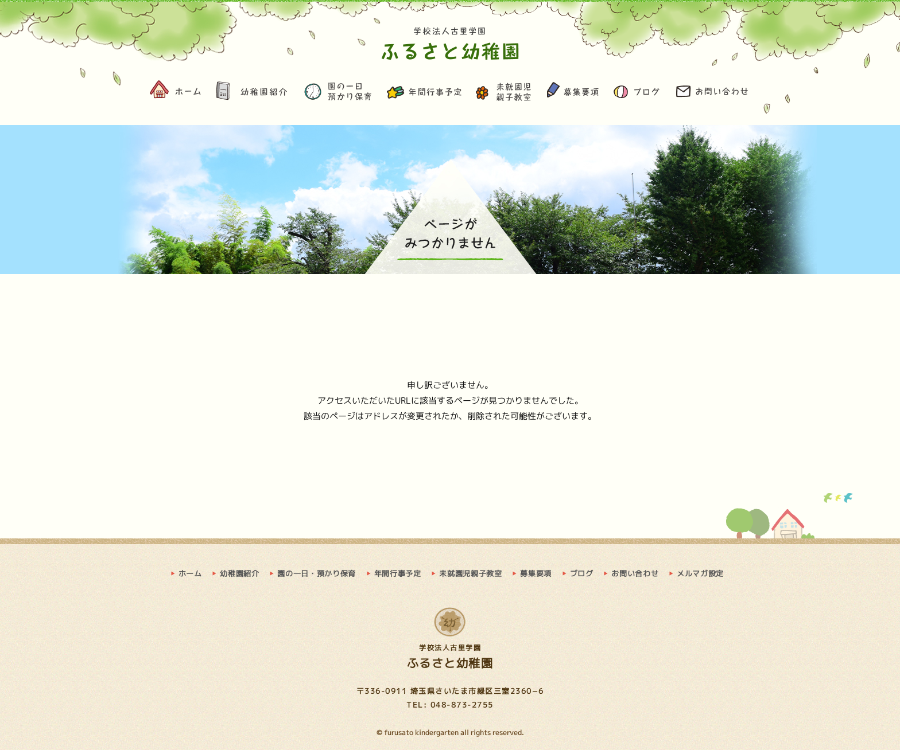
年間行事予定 (425, 93)
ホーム (177, 93)
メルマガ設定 (700, 573)
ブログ (637, 93)
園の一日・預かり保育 (338, 93)
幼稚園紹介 (252, 93)
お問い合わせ (712, 93)
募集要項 (572, 93)
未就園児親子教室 (505, 93)
